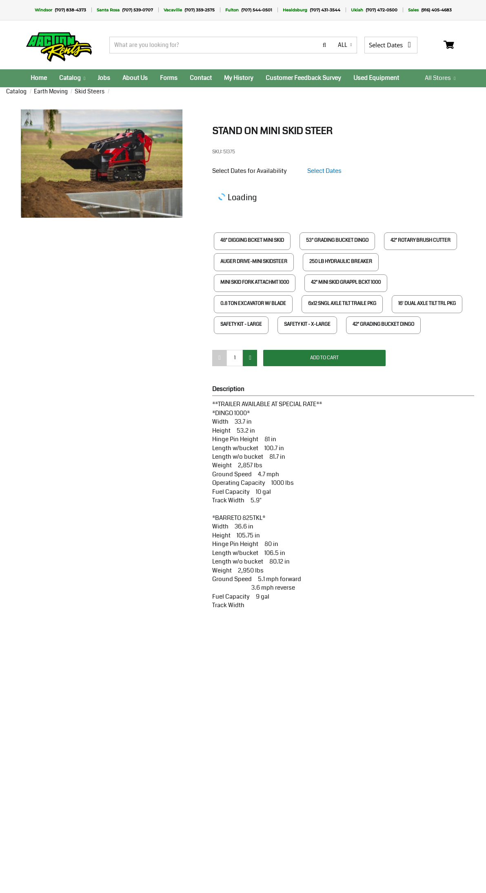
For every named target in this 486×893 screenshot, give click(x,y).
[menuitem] (38, 78)
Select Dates (324, 170)
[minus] (219, 358)
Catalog (16, 91)
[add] (250, 358)
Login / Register (435, 44)
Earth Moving (50, 91)
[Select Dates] (394, 45)
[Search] (222, 45)
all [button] (344, 45)
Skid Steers (88, 91)
